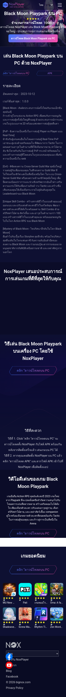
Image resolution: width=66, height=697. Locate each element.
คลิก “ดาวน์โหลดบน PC (16, 73)
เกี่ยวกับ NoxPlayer (17, 659)
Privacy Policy (14, 688)
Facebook (12, 676)
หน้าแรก (11, 665)
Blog (9, 671)
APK (50, 73)
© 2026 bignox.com (18, 682)
